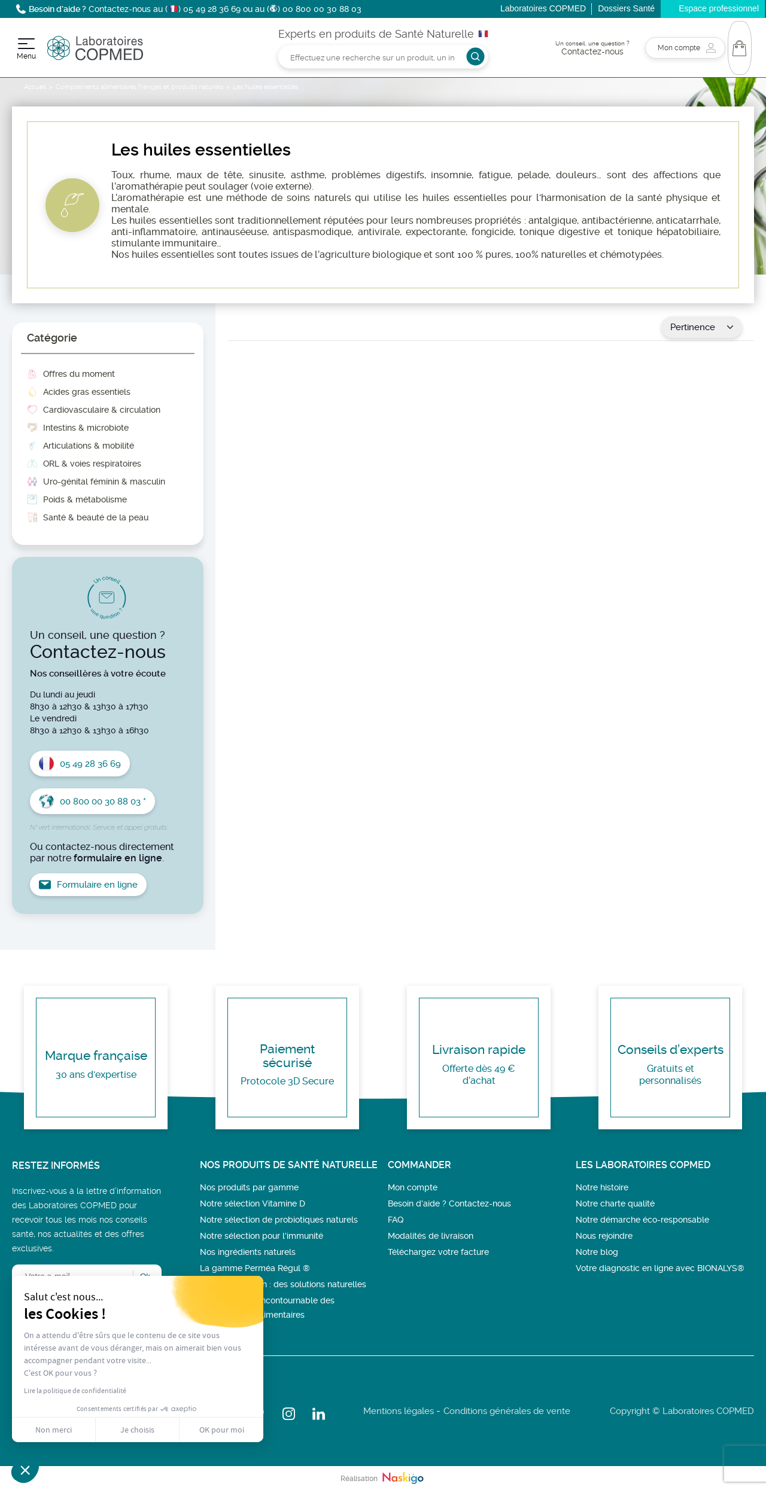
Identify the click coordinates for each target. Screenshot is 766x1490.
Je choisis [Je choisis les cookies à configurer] (137, 1429)
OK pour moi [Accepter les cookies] (221, 1429)
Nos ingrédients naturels (248, 1252)
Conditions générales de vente (506, 1411)
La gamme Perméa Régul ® (255, 1268)
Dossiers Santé (626, 8)
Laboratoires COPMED (543, 8)
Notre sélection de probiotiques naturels (279, 1219)
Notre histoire (602, 1187)
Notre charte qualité (615, 1203)
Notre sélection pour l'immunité (261, 1236)
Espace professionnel (719, 8)
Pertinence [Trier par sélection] (701, 327)
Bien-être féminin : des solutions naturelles (283, 1284)
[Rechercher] (383, 56)
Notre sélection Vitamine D (252, 1203)
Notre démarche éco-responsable (642, 1219)
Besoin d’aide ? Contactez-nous (449, 1203)
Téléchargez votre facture (438, 1252)
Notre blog (597, 1252)
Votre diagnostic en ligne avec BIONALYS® (660, 1268)
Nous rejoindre (604, 1236)
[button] (25, 1469)
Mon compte (412, 1187)
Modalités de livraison (430, 1236)
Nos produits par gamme (249, 1187)
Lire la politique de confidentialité (75, 1390)
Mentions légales (398, 1411)
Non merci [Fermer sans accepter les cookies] (53, 1429)
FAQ (395, 1219)
